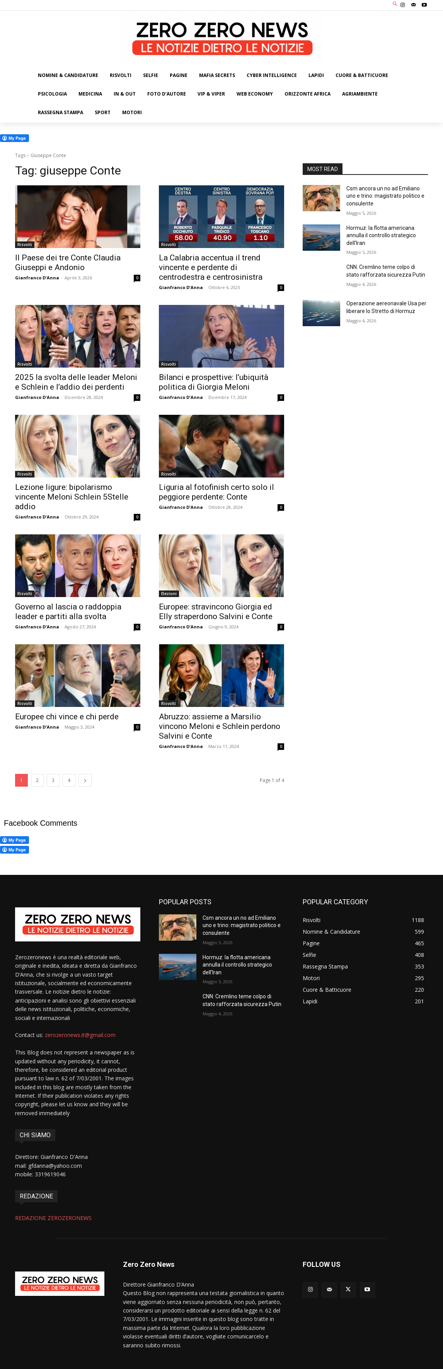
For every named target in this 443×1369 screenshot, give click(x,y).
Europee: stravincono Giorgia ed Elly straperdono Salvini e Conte (216, 611)
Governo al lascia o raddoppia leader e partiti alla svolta (68, 611)
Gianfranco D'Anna (37, 278)
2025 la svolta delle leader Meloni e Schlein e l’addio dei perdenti (76, 382)
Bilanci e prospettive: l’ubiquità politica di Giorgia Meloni (213, 382)
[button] (395, 4)
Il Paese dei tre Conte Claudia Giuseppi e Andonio (68, 262)
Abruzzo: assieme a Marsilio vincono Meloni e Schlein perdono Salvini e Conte (219, 726)
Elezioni (169, 593)
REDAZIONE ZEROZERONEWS (53, 1218)
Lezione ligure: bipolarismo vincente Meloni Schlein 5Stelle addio (71, 497)
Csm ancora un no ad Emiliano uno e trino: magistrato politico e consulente (385, 196)
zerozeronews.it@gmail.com (80, 1035)
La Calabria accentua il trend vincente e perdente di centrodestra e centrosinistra (210, 267)
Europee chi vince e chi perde (67, 716)
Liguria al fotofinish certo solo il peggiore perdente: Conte (216, 492)
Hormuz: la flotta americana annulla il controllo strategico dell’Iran (381, 235)
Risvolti (24, 244)
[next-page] (85, 780)
